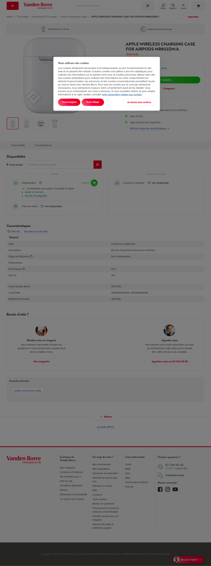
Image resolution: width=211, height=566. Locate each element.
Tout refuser (100, 102)
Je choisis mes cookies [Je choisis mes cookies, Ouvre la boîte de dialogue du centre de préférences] (139, 102)
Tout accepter (71, 102)
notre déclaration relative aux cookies (122, 94)
